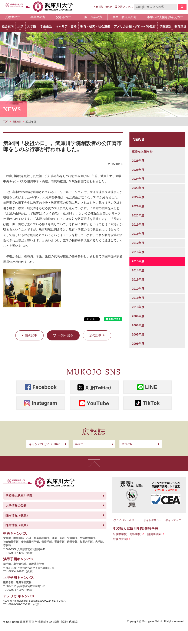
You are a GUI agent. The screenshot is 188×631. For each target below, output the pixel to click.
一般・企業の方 (91, 17)
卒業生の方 (37, 17)
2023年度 (138, 188)
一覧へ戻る (65, 335)
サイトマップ (173, 520)
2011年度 (138, 298)
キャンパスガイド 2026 (44, 444)
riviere (79, 444)
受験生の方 (12, 17)
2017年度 (138, 243)
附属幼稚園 (154, 534)
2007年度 (138, 334)
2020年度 (138, 215)
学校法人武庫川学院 (19, 495)
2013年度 (138, 279)
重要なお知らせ (142, 151)
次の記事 (95, 335)
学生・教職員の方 (124, 17)
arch (127, 444)
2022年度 (138, 197)
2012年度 (138, 288)
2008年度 (138, 325)
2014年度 (138, 270)
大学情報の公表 (16, 505)
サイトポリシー (152, 520)
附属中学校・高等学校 (127, 534)
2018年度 (138, 233)
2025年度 (138, 169)
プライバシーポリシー (126, 520)
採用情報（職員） (17, 525)
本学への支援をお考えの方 (165, 17)
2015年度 (138, 261)
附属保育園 (120, 539)
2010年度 (138, 307)
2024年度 (138, 178)
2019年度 (138, 224)
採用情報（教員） (17, 515)
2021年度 (138, 206)
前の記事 (31, 335)
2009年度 (138, 316)
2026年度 (138, 160)
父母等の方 (63, 17)
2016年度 (138, 252)
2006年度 (138, 343)
